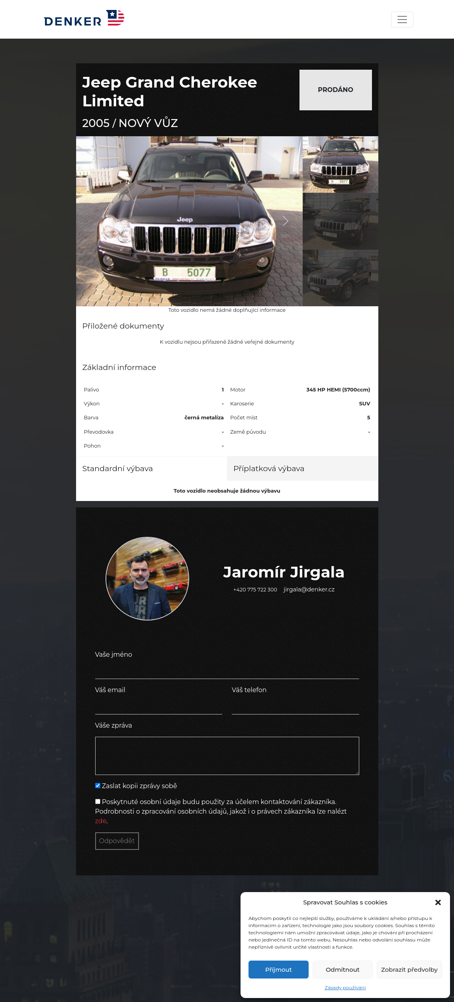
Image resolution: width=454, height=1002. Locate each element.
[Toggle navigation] (402, 19)
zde (101, 821)
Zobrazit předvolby (409, 969)
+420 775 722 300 (255, 590)
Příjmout (278, 969)
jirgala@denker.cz (309, 589)
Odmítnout (343, 969)
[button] (438, 902)
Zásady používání (345, 987)
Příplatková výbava (269, 468)
